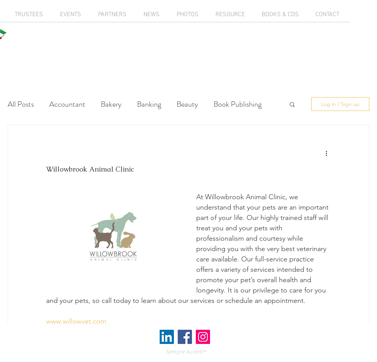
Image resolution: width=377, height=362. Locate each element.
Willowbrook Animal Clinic (90, 169)
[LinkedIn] (167, 337)
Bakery (111, 104)
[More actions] (326, 152)
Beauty (187, 104)
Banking (149, 104)
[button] (292, 105)
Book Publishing (238, 104)
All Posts (21, 104)
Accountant (67, 104)
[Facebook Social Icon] (185, 337)
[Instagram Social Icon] (203, 337)
